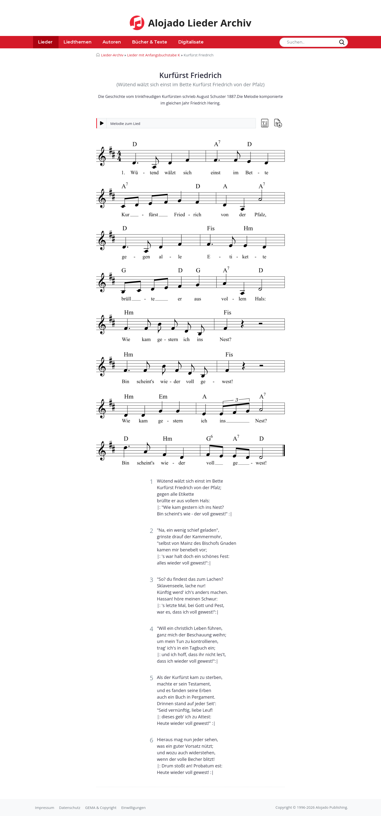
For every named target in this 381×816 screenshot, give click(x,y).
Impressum (44, 807)
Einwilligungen (133, 807)
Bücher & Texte (149, 42)
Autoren (112, 42)
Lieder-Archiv (112, 54)
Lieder (45, 42)
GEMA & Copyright (100, 807)
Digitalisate (191, 42)
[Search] (313, 42)
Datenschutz (69, 807)
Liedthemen (77, 42)
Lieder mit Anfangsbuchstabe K (153, 54)
